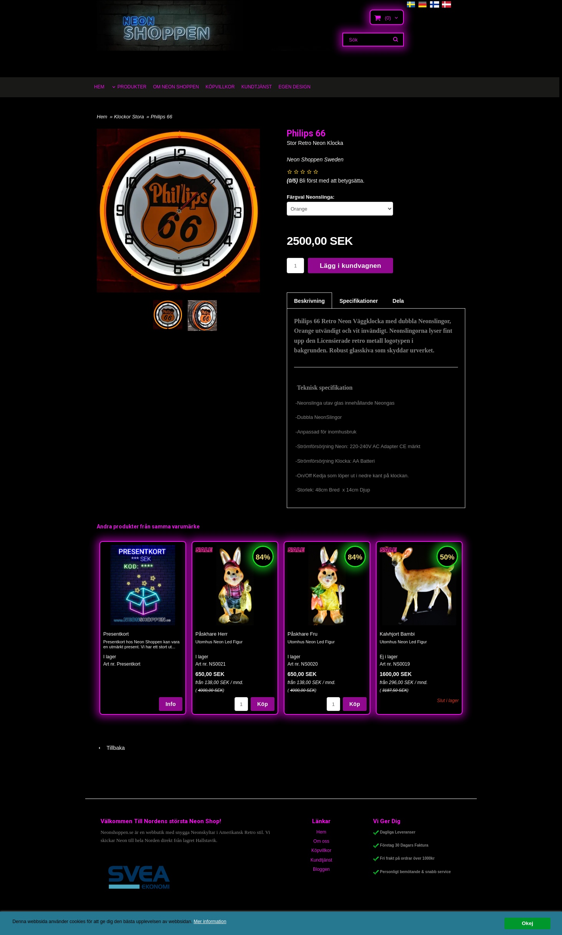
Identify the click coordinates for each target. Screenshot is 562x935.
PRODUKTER (131, 87)
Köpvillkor (321, 850)
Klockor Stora (129, 117)
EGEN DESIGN (294, 87)
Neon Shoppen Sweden (315, 159)
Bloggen (321, 869)
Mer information (232, 922)
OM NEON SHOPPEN (176, 87)
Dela (398, 301)
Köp (262, 704)
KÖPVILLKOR (220, 87)
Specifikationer (358, 301)
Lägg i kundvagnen (350, 265)
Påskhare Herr (211, 634)
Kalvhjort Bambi (397, 634)
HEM (99, 87)
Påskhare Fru (302, 634)
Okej (527, 923)
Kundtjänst (321, 860)
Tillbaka (111, 748)
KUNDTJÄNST (256, 87)
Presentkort (116, 634)
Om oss (321, 841)
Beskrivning (309, 301)
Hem (102, 117)
